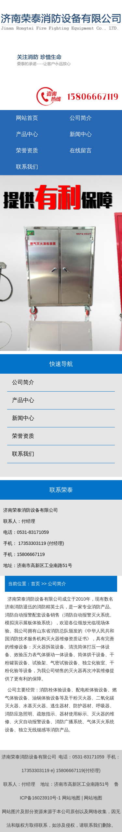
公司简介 (81, 118)
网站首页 (27, 118)
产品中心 (27, 134)
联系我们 (27, 167)
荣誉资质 (27, 150)
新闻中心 (81, 134)
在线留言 (81, 150)
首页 (35, 583)
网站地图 (71, 797)
